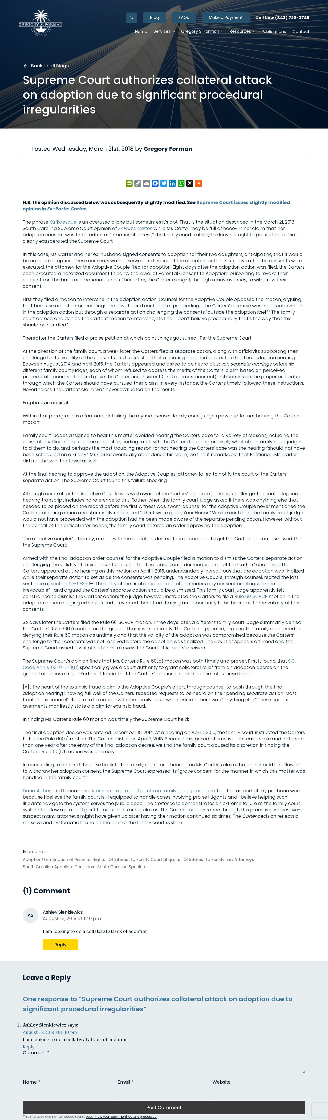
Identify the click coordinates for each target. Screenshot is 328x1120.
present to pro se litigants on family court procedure (155, 790)
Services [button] (160, 32)
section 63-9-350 (70, 583)
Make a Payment (224, 18)
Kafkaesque (62, 222)
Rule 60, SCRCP (251, 596)
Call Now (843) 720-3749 (281, 18)
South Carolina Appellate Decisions (58, 867)
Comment (36, 1052)
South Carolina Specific (121, 867)
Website (222, 1082)
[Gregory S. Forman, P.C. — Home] (42, 23)
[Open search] (129, 18)
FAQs (182, 18)
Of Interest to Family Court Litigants (144, 859)
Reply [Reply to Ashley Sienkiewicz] (29, 1046)
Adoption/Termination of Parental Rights (64, 859)
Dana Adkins (37, 790)
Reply (60, 944)
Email (125, 1082)
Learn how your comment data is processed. (121, 1116)
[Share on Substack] (198, 184)
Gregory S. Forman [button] (198, 32)
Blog (152, 18)
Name (31, 1082)
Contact (299, 32)
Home (139, 32)
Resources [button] (238, 32)
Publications (272, 32)
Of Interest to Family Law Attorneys (218, 859)
